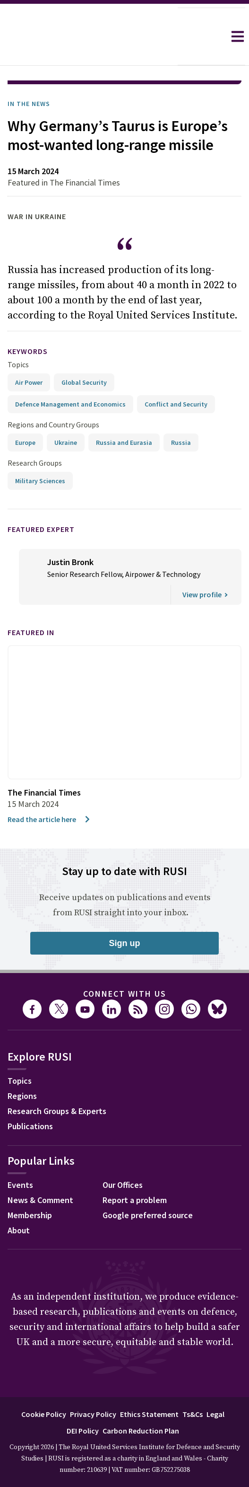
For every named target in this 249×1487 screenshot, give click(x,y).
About (19, 1203)
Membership (30, 1188)
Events (20, 1158)
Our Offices (123, 1158)
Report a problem (135, 1173)
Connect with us (124, 967)
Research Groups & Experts (57, 1084)
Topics (18, 338)
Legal (215, 1387)
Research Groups (35, 436)
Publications (30, 1099)
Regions (22, 1069)
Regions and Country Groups (53, 398)
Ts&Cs (192, 1387)
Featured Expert (41, 502)
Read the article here (49, 792)
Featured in (31, 606)
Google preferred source (148, 1188)
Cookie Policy (43, 1387)
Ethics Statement (149, 1387)
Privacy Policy (93, 1387)
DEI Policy (83, 1404)
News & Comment (40, 1173)
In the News (29, 77)
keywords (28, 324)
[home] (89, 36)
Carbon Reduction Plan (141, 1404)
